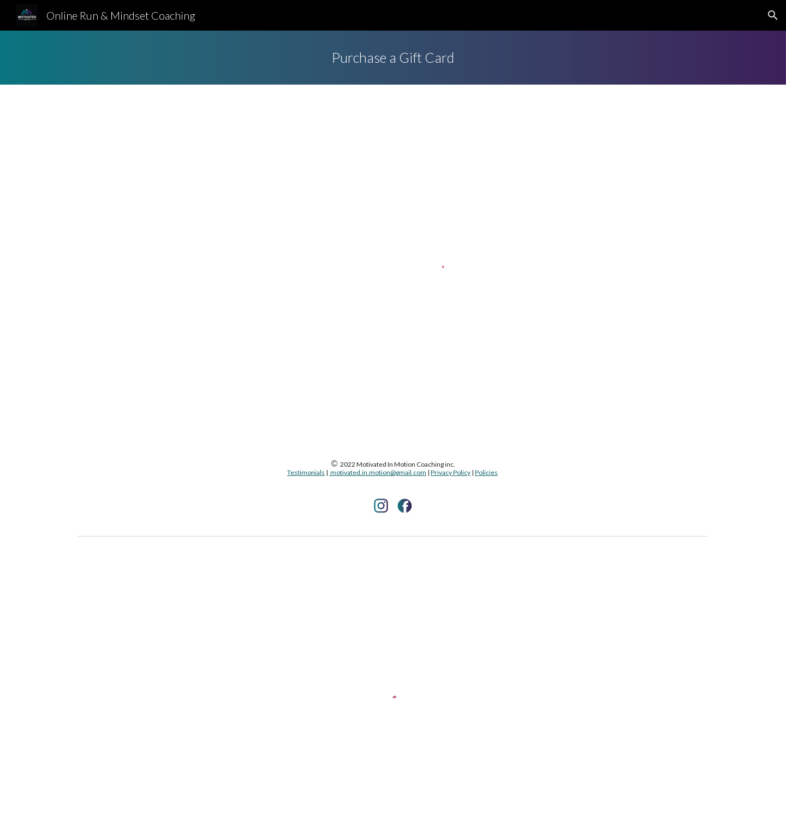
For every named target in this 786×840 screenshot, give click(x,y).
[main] (393, 58)
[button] (773, 15)
